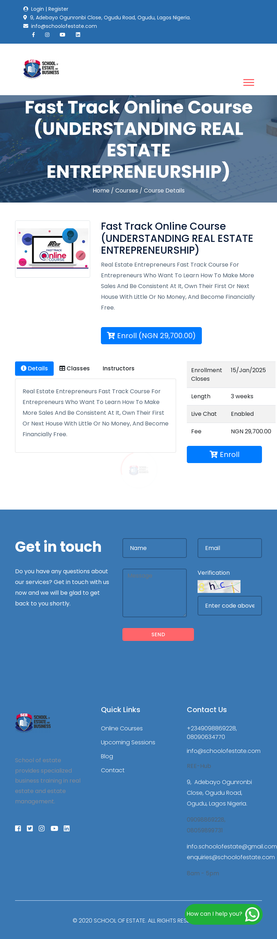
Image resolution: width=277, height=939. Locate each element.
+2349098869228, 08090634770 (212, 732)
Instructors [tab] (118, 368)
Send (158, 634)
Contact (113, 770)
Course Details (164, 190)
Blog (107, 756)
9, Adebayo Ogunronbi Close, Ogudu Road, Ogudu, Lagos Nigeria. (219, 793)
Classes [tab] (74, 368)
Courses (126, 190)
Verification (214, 573)
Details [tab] (34, 368)
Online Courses (122, 728)
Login (37, 9)
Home (101, 190)
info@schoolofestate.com (224, 751)
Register (58, 9)
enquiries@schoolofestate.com (231, 857)
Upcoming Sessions (128, 742)
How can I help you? (223, 914)
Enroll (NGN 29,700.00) (151, 336)
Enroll (224, 454)
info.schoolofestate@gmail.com (232, 846)
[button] (248, 81)
